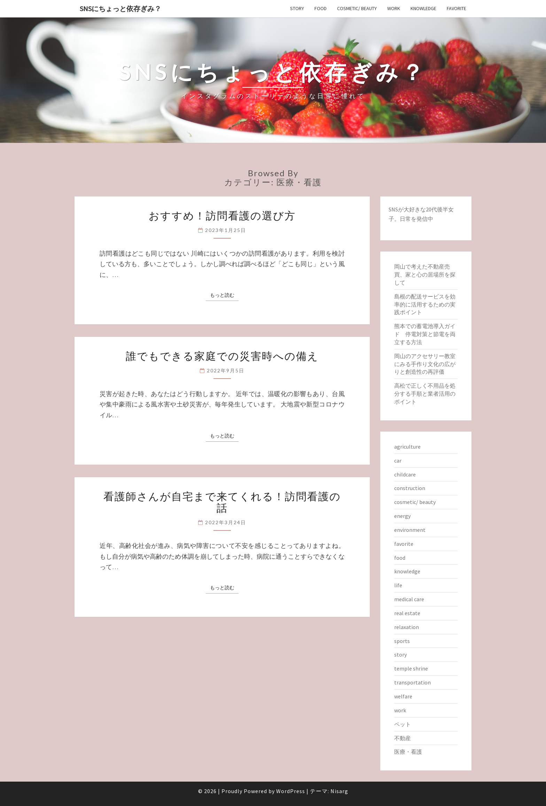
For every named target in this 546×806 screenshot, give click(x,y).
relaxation (406, 626)
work (393, 8)
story (297, 8)
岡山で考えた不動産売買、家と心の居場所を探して (424, 274)
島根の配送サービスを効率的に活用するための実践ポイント (424, 304)
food (320, 8)
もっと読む (224, 294)
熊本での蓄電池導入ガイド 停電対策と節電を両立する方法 (424, 334)
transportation (412, 682)
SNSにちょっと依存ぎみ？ (120, 8)
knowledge (423, 8)
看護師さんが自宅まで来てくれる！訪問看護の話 (222, 502)
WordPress (290, 791)
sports (402, 640)
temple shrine (411, 668)
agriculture (407, 446)
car (397, 460)
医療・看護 (408, 751)
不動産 (402, 738)
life (398, 585)
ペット (402, 724)
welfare (403, 696)
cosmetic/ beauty (357, 8)
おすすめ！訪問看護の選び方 (222, 215)
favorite (456, 8)
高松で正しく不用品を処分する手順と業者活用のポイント (424, 393)
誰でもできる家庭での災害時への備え (222, 355)
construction (409, 488)
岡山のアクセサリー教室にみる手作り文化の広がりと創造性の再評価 (424, 363)
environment (410, 529)
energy (402, 515)
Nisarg (339, 791)
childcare (405, 474)
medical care (409, 599)
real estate (407, 613)
